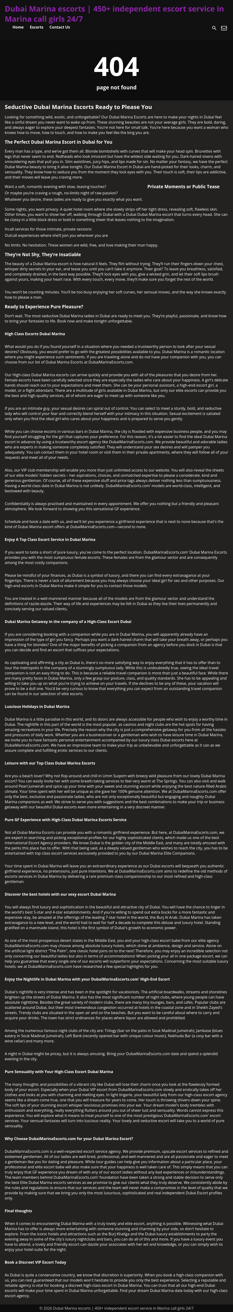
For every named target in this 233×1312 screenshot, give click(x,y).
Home (18, 27)
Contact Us (60, 27)
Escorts (36, 27)
